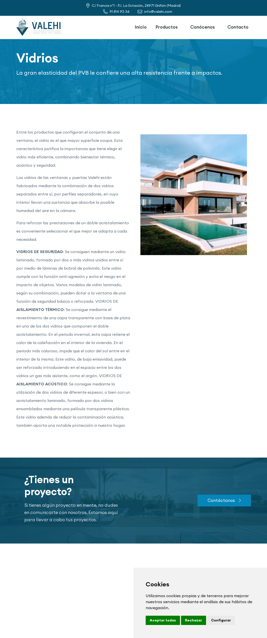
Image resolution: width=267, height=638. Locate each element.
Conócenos (202, 27)
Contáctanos (224, 500)
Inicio (141, 27)
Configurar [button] (221, 620)
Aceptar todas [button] (163, 620)
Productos (166, 27)
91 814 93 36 (120, 11)
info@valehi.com (158, 11)
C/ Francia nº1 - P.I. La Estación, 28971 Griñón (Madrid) (136, 5)
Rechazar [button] (193, 620)
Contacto (237, 27)
